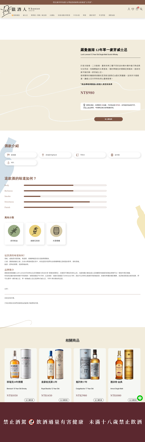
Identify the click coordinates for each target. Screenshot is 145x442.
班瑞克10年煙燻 (15, 360)
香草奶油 (14, 219)
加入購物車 (108, 97)
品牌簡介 (9, 248)
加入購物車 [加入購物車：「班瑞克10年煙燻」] (29, 378)
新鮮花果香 (35, 219)
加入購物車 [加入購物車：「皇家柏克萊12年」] (64, 378)
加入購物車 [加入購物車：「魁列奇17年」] (98, 378)
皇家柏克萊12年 (49, 360)
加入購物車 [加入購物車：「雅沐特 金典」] (133, 378)
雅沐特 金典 (116, 360)
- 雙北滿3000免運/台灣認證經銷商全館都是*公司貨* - (72, 2)
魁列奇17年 (81, 360)
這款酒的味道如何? (15, 233)
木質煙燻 (56, 219)
